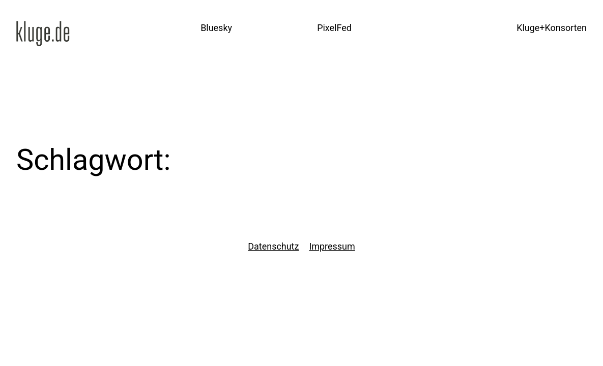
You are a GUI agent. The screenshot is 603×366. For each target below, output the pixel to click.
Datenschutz (273, 246)
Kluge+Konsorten (551, 27)
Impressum (332, 246)
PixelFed (334, 27)
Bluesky (216, 27)
